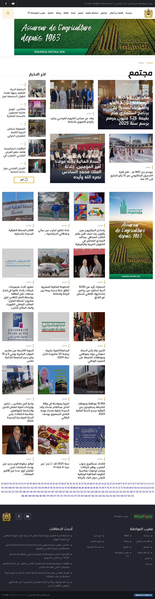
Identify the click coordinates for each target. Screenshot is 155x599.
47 (36, 484)
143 (42, 492)
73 (116, 488)
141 (49, 492)
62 (147, 488)
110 (2, 488)
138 (59, 492)
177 (54, 496)
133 (77, 492)
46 (39, 484)
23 (105, 484)
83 (89, 488)
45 (42, 484)
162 (107, 496)
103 (28, 488)
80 (97, 488)
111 (153, 492)
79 (100, 488)
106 (17, 488)
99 (43, 488)
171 (75, 496)
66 (136, 488)
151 (13, 492)
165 (96, 496)
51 (25, 484)
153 (6, 492)
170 (78, 496)
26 (96, 484)
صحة (73, 13)
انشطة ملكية (92, 13)
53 (19, 484)
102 (32, 488)
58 (5, 484)
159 (118, 496)
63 (144, 488)
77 (105, 488)
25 (99, 484)
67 (133, 488)
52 (22, 484)
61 (150, 488)
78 (103, 488)
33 (76, 484)
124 (110, 492)
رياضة (58, 13)
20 (113, 484)
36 (68, 484)
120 (124, 492)
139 (56, 492)
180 (44, 496)
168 (85, 496)
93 (60, 488)
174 (65, 496)
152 (9, 492)
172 (72, 496)
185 (26, 496)
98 (46, 488)
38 (62, 484)
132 (81, 492)
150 (16, 492)
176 (58, 496)
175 (61, 496)
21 (111, 484)
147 (27, 492)
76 (108, 488)
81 (94, 488)
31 (82, 484)
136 (67, 492)
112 (150, 492)
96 (51, 488)
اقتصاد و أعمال (116, 13)
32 (79, 484)
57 (8, 484)
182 (37, 496)
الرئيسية (150, 62)
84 (86, 488)
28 (91, 484)
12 (133, 484)
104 (24, 488)
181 (40, 496)
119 (127, 492)
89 (71, 488)
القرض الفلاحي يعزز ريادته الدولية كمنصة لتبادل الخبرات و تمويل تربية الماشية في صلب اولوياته (37, 574)
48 (34, 484)
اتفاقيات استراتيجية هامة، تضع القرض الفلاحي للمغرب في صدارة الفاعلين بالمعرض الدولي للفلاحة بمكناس (36, 565)
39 (59, 484)
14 (128, 484)
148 (24, 492)
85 (83, 488)
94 (57, 488)
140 (52, 492)
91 (66, 488)
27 (94, 484)
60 (153, 488)
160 (114, 496)
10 (138, 484)
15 (126, 484)
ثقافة (66, 13)
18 (119, 484)
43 (48, 484)
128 (95, 492)
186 (22, 496)
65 (138, 488)
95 (54, 488)
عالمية (51, 13)
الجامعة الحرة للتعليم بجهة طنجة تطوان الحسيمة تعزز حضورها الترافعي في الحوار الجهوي (36, 537)
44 (45, 484)
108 (9, 488)
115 (140, 492)
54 (16, 484)
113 (146, 492)
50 (28, 484)
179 (47, 496)
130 (88, 492)
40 (56, 484)
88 (74, 488)
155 (132, 496)
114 (143, 492)
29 (88, 484)
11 (135, 484)
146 (31, 492)
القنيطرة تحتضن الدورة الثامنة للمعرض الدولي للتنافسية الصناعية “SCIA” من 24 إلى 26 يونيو (39, 556)
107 (13, 488)
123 (113, 492)
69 (127, 488)
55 (13, 484)
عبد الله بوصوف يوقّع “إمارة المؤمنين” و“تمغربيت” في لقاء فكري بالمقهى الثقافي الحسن (39, 584)
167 (89, 496)
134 (74, 492)
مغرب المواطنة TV (36, 13)
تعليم (80, 13)
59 (2, 484)
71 (121, 488)
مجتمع (104, 13)
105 (20, 488)
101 (35, 488)
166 (92, 496)
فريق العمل (96, 541)
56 (11, 484)
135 (70, 492)
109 (6, 488)
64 (141, 488)
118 (131, 492)
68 (130, 488)
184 (29, 496)
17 (121, 484)
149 (20, 492)
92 (63, 488)
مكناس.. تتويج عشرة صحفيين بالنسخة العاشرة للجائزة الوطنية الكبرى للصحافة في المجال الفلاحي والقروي (37, 547)
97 (48, 488)
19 (116, 484)
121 (120, 492)
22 (108, 484)
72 (119, 488)
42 (51, 484)
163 (103, 496)
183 (33, 496)
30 (85, 484)
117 (134, 492)
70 (124, 488)
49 (31, 484)
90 (68, 488)
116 (137, 492)
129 (92, 492)
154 (2, 492)
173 (68, 496)
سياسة (129, 13)
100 (39, 488)
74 (113, 488)
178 (51, 496)
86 (80, 488)
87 (77, 488)
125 (106, 492)
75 (111, 488)
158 (121, 496)
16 (124, 484)
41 (54, 484)
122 (117, 492)
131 (85, 492)
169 (82, 496)
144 (38, 492)
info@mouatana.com (17, 595)
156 (128, 496)
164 (100, 496)
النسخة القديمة (94, 547)
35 (71, 484)
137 (63, 492)
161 (111, 496)
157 (125, 496)
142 (45, 492)
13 (131, 484)
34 (74, 484)
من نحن (97, 536)
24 (102, 484)
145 (34, 492)
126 (102, 492)
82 (91, 488)
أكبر (22, 180)
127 (99, 492)
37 (65, 484)
